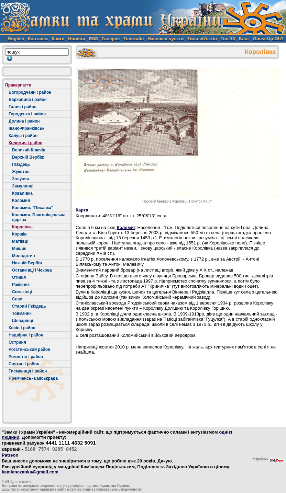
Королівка (22, 227)
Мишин (19, 248)
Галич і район (22, 106)
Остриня (17, 342)
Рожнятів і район (26, 356)
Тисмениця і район (28, 371)
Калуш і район (23, 135)
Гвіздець (21, 164)
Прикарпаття (18, 85)
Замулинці (22, 186)
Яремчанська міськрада (33, 378)
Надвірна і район (26, 335)
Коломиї (126, 227)
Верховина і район (28, 99)
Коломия (21, 200)
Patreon (10, 455)
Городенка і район (27, 114)
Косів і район (22, 327)
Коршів (19, 234)
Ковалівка (22, 193)
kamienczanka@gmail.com (30, 471)
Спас (17, 299)
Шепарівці (22, 320)
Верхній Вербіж (28, 157)
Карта (82, 210)
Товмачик (22, 313)
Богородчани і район (30, 92)
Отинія (19, 277)
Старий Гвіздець (29, 306)
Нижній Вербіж (27, 263)
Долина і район (24, 121)
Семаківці (22, 291)
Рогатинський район (29, 349)
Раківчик (21, 284)
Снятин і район (24, 364)
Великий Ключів (28, 150)
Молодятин (23, 255)
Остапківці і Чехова (32, 270)
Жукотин (21, 171)
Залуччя (20, 178)
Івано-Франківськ (26, 128)
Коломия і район (25, 142)
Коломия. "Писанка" (32, 207)
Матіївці (20, 241)
